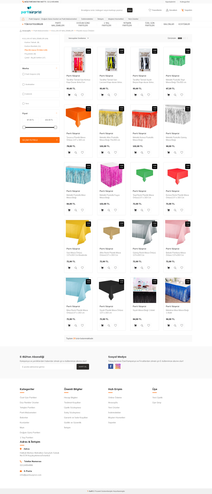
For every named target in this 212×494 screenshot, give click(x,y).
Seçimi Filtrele (39, 140)
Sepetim (112, 423)
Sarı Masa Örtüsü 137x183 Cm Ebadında (77, 253)
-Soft (90, 492)
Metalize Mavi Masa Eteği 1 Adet (177, 311)
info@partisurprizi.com (30, 475)
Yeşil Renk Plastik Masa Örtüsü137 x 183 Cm (143, 196)
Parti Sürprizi (73, 76)
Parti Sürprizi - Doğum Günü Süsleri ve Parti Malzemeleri (53, 19)
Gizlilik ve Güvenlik (72, 423)
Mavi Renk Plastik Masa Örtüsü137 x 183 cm (77, 311)
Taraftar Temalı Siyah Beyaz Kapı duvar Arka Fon (143, 81)
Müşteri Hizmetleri (116, 19)
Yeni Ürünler (133, 19)
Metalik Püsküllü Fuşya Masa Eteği (110, 196)
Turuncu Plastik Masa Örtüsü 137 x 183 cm (76, 138)
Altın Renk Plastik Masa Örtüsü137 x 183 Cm (110, 253)
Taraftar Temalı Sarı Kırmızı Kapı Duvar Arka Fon (78, 81)
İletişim (101, 19)
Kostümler (184, 24)
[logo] (31, 10)
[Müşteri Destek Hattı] (40, 2)
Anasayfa (25, 31)
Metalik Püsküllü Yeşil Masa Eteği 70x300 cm (176, 81)
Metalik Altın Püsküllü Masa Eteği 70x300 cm (110, 138)
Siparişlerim (170, 2)
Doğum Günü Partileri (83, 24)
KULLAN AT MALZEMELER (62, 31)
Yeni (25, 103)
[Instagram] (119, 367)
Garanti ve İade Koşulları (76, 418)
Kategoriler (185, 2)
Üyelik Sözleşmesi (72, 408)
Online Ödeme (115, 398)
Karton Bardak (33, 46)
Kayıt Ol (83, 366)
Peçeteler (30, 54)
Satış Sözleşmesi (72, 413)
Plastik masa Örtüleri (36, 50)
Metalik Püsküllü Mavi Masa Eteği (76, 196)
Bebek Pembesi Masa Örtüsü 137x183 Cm (176, 253)
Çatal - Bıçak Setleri (35, 57)
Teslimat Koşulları (72, 403)
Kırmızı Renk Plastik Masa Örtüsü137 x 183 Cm (177, 196)
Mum (22, 428)
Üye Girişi (156, 403)
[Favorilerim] (155, 10)
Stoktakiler (28, 84)
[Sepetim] (187, 10)
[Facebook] (111, 367)
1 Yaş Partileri (106, 24)
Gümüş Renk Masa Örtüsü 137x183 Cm (144, 253)
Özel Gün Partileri (149, 24)
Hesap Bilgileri (71, 398)
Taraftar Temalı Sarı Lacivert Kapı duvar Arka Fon (111, 81)
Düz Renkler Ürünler (29, 403)
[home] (23, 19)
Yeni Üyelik (157, 398)
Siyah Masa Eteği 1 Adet (144, 310)
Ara (129, 10)
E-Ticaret (97, 492)
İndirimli (27, 94)
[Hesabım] (171, 10)
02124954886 (26, 465)
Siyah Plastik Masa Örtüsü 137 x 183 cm (111, 311)
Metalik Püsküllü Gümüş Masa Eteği (176, 138)
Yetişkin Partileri (127, 24)
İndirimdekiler (87, 19)
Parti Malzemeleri (58, 24)
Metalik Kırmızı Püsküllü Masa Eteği (143, 138)
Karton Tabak (32, 42)
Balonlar (169, 24)
